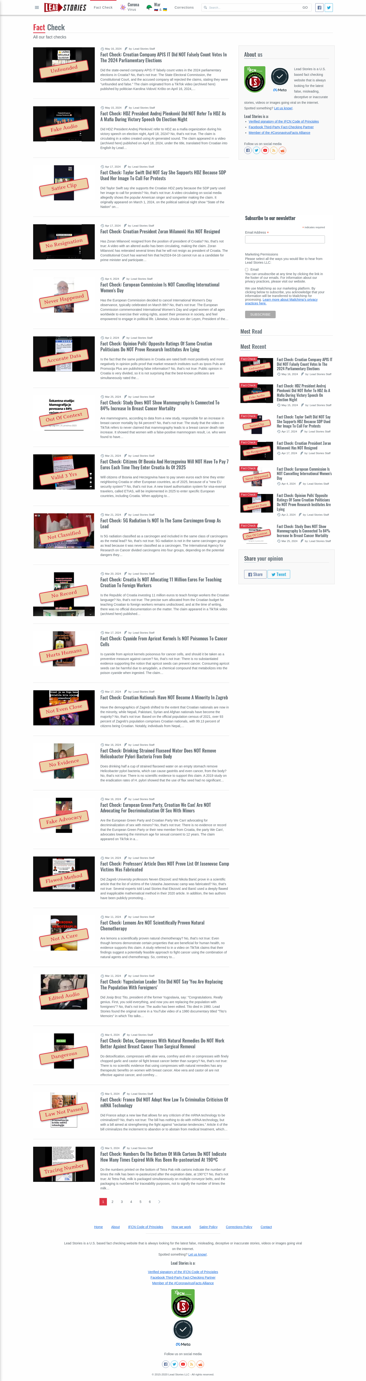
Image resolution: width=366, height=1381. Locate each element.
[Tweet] (329, 7)
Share (255, 574)
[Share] (319, 7)
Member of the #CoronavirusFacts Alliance (279, 133)
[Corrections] (184, 7)
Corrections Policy (239, 1227)
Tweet (278, 574)
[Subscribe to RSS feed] (274, 150)
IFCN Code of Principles (145, 1227)
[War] (157, 7)
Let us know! (283, 108)
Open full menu (37, 7)
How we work (181, 1227)
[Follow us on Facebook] (248, 150)
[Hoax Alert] (103, 7)
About (115, 1227)
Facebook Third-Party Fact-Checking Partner (281, 127)
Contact (266, 1227)
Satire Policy (208, 1227)
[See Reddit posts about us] (282, 150)
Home (98, 1227)
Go (305, 7)
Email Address (257, 232)
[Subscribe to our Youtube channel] (265, 150)
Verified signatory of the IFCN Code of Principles (284, 121)
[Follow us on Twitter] (256, 150)
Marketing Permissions (261, 254)
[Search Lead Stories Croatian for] (250, 7)
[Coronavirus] (129, 7)
